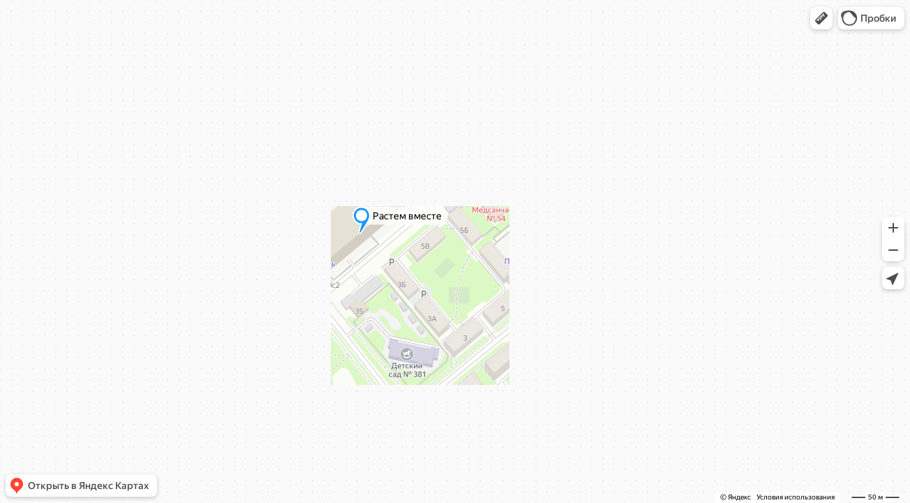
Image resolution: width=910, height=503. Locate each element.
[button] (821, 18)
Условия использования (795, 497)
